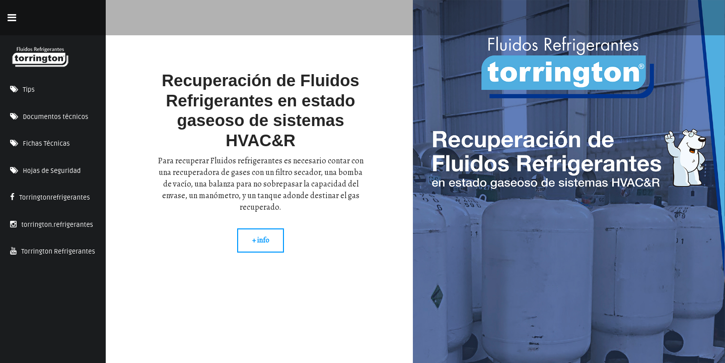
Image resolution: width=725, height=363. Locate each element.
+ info (260, 240)
